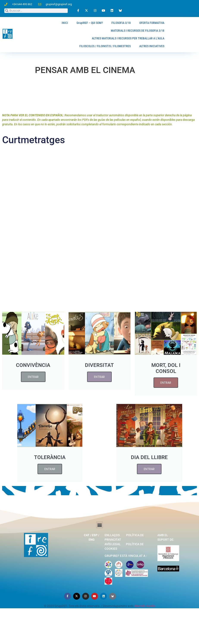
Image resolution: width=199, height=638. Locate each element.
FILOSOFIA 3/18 (116, 23)
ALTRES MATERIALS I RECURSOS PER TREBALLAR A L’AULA (122, 38)
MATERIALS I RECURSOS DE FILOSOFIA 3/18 (133, 31)
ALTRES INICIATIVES (150, 46)
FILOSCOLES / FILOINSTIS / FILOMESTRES (97, 46)
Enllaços (112, 532)
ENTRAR (33, 380)
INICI (54, 23)
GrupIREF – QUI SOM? (81, 23)
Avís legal (113, 541)
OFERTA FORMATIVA (150, 23)
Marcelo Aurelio (145, 605)
